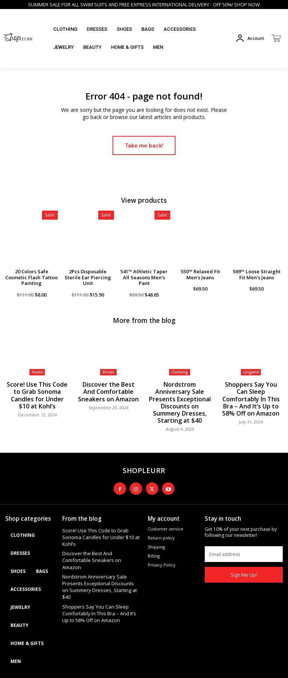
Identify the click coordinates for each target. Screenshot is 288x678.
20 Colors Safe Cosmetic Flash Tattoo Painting (31, 277)
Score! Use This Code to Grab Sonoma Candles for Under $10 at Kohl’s (37, 389)
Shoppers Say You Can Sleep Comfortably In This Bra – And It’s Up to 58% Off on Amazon (251, 392)
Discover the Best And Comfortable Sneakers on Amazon (108, 389)
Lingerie (251, 371)
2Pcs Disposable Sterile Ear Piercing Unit (87, 277)
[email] (244, 529)
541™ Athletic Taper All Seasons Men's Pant (144, 277)
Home (37, 371)
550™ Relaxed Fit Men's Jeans (200, 274)
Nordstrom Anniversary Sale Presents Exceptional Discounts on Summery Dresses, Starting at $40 (179, 392)
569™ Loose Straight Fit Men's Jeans (256, 274)
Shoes (108, 371)
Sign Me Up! (243, 550)
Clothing (179, 371)
